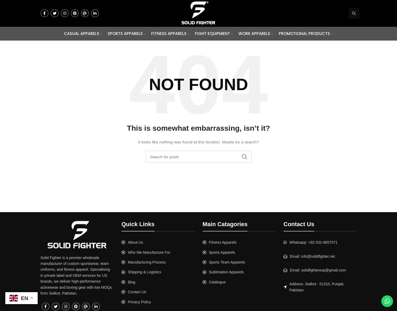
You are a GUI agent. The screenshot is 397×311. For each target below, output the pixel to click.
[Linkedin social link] (95, 13)
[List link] (158, 242)
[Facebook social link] (45, 13)
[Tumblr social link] (85, 13)
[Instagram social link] (65, 13)
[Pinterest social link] (75, 13)
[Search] (354, 13)
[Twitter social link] (55, 13)
